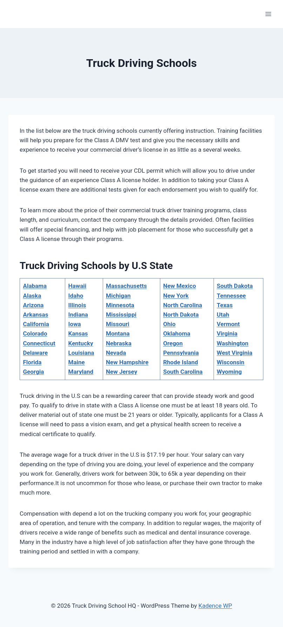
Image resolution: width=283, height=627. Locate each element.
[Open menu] (268, 13)
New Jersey (121, 371)
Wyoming (229, 371)
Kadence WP (215, 605)
